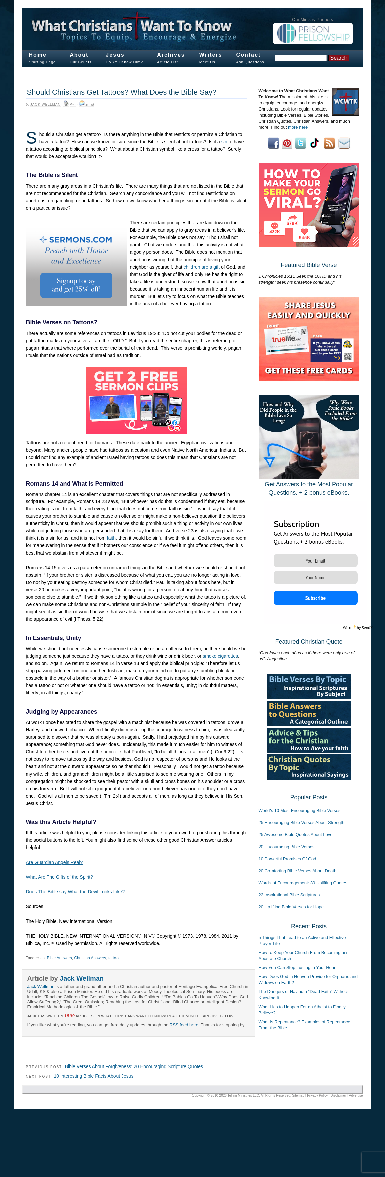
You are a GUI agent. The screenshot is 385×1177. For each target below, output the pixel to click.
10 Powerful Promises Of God (287, 858)
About (79, 55)
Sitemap (298, 1095)
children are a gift (202, 267)
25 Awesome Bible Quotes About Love (296, 834)
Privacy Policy (317, 1095)
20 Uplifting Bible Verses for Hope (291, 906)
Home (38, 55)
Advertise (356, 1095)
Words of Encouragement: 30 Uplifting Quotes (303, 882)
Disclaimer (338, 1095)
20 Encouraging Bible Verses (287, 846)
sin (224, 141)
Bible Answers (59, 958)
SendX (367, 627)
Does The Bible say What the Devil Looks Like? (75, 891)
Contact (248, 55)
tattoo (113, 958)
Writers (210, 55)
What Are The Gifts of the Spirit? (59, 877)
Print (73, 104)
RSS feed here (184, 1024)
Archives (171, 55)
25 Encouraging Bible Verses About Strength (302, 822)
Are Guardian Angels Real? (54, 862)
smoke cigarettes (220, 656)
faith (111, 538)
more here (298, 127)
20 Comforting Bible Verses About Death (298, 870)
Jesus (115, 55)
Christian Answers (90, 958)
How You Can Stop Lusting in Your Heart (298, 967)
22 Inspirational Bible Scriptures (289, 894)
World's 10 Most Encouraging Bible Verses (300, 810)
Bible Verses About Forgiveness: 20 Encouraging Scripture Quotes (134, 1066)
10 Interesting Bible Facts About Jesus (93, 1076)
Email (89, 104)
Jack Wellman (45, 104)
